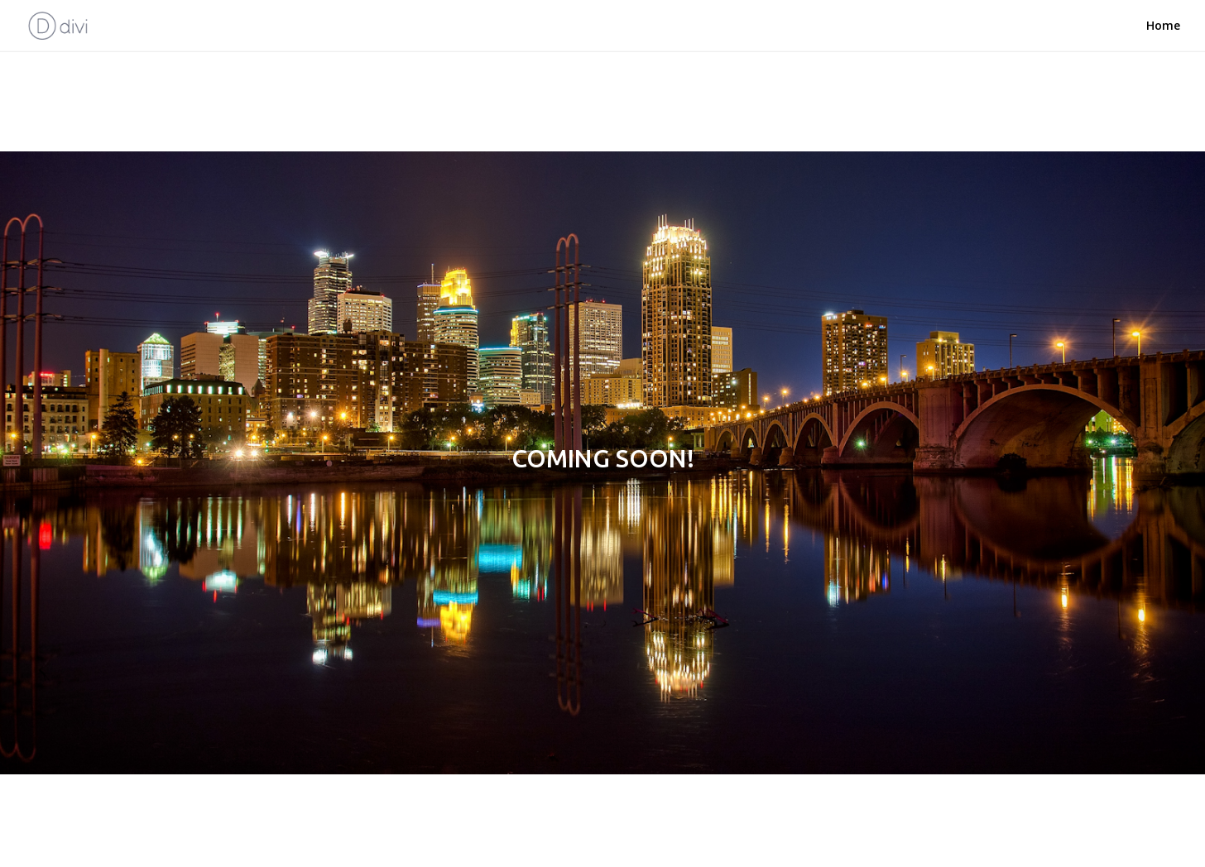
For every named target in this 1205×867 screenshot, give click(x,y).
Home (1163, 25)
